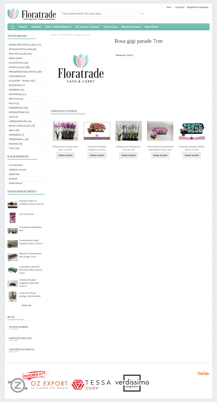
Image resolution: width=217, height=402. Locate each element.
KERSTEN (14, 174)
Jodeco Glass (17, 169)
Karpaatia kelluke (26, 339)
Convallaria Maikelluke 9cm (30, 229)
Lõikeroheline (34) (20, 121)
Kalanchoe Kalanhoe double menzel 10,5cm (191, 148)
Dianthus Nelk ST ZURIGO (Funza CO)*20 (31, 202)
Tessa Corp (110, 26)
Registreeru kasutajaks (197, 7)
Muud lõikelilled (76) (22, 125)
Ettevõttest (151, 26)
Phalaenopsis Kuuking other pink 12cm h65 (65, 148)
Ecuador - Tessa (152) (22, 80)
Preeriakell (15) (19, 139)
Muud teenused (131, 26)
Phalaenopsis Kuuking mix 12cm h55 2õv (128, 148)
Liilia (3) (13, 116)
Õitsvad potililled (64, 35)
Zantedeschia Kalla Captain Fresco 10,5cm (30, 242)
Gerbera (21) (16, 89)
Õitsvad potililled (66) (22, 49)
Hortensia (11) (17, 94)
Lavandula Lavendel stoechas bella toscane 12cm (30, 269)
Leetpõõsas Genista (26, 350)
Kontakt (36, 26)
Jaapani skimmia (26, 328)
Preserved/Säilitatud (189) (25, 71)
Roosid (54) (15, 143)
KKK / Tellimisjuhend (58, 26)
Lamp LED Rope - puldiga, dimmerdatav (30, 294)
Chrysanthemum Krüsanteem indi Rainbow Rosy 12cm (160, 148)
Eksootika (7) (17, 85)
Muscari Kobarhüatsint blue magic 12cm (30, 255)
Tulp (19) (14, 148)
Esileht (53, 35)
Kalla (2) (14, 103)
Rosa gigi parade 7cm (81, 35)
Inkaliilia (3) (16, 98)
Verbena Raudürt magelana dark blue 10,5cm (29, 283)
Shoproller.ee (203, 373)
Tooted (23, 26)
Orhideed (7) (16, 134)
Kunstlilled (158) (19, 67)
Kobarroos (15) (18, 107)
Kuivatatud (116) (18, 62)
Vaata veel (26, 305)
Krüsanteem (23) (19, 112)
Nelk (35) (14, 130)
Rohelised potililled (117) (25, 44)
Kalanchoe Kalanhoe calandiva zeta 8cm (97, 148)
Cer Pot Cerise (26, 214)
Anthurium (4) (17, 76)
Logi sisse (180, 7)
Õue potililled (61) (20, 53)
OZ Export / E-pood (87, 26)
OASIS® (13, 178)
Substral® (15, 183)
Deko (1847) (15, 58)
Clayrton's (16, 165)
